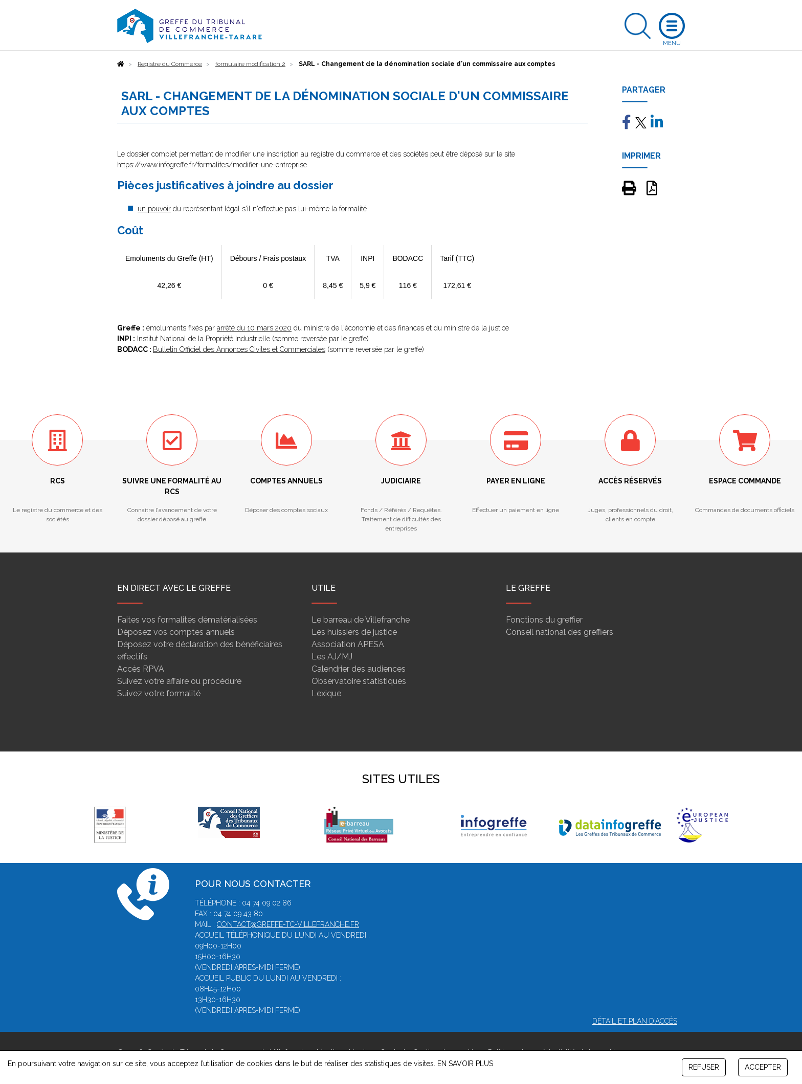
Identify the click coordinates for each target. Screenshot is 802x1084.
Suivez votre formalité (159, 693)
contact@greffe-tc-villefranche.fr (288, 924)
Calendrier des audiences (358, 669)
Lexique (326, 693)
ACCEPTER (763, 1067)
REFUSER (703, 1067)
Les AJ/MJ (331, 656)
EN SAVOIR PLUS (465, 1063)
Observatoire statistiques (358, 681)
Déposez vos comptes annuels (176, 632)
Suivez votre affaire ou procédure (179, 681)
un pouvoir (154, 209)
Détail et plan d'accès (634, 1021)
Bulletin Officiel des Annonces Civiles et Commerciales (239, 349)
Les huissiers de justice (354, 632)
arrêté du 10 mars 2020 (254, 328)
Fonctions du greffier (544, 620)
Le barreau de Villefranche (360, 620)
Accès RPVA (140, 669)
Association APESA (347, 644)
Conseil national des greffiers (559, 632)
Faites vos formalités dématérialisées (187, 620)
